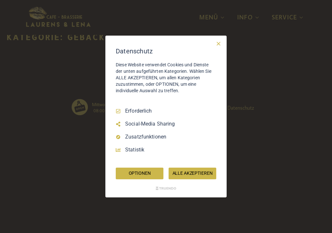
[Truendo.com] (166, 188)
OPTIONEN (140, 173)
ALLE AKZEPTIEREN (192, 173)
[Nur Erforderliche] (218, 44)
